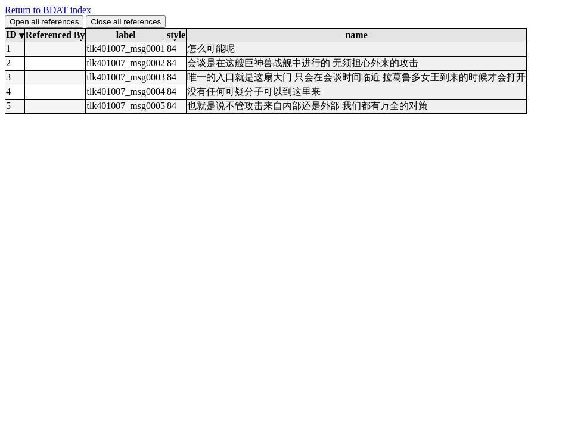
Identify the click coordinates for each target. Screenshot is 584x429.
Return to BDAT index (48, 10)
